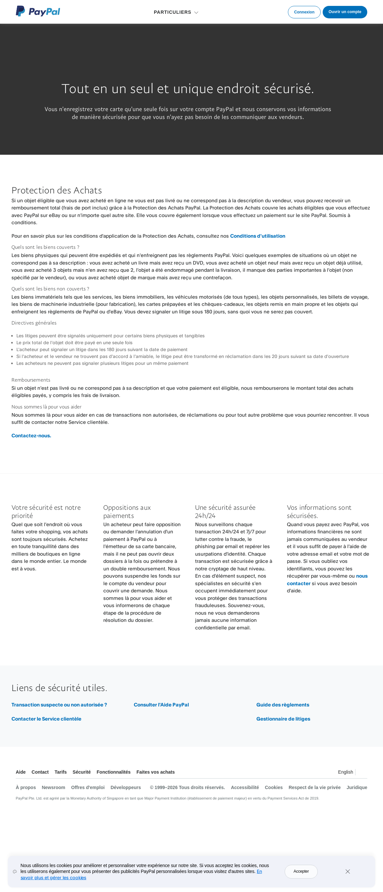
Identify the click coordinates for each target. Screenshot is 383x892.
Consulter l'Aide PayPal (161, 705)
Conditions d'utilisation (257, 236)
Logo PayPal (38, 11)
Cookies (274, 787)
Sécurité (82, 772)
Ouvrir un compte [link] (345, 12)
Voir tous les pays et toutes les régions (362, 773)
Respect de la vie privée (315, 787)
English (345, 772)
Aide (21, 772)
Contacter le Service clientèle (46, 719)
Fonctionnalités (114, 772)
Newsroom (53, 787)
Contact (40, 772)
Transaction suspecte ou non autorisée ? (59, 705)
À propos (26, 787)
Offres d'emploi (88, 787)
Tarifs (60, 772)
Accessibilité (245, 787)
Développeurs (126, 787)
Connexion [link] (304, 12)
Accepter (301, 875)
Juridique (357, 787)
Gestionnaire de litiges (283, 719)
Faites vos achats (155, 772)
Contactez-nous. (31, 435)
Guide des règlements (282, 705)
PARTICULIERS (172, 12)
